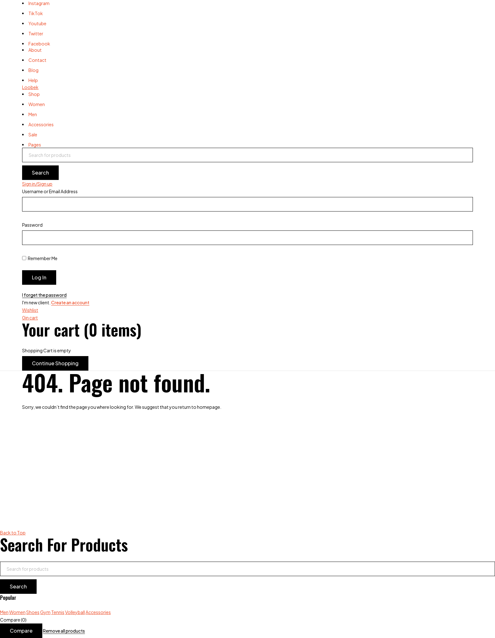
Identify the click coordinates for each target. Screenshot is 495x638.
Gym (45, 612)
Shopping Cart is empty (46, 350)
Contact (37, 60)
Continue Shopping (55, 363)
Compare (21, 630)
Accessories (98, 612)
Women (17, 612)
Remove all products (64, 631)
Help (33, 80)
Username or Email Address (50, 191)
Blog (33, 70)
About (35, 50)
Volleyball (75, 612)
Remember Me (39, 258)
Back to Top (13, 532)
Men (4, 612)
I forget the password (44, 295)
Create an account (70, 302)
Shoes (32, 612)
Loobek (30, 87)
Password (32, 225)
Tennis (57, 612)
